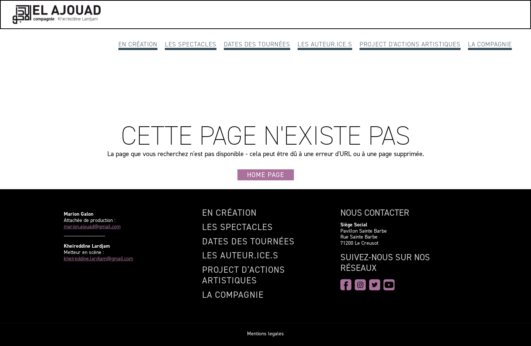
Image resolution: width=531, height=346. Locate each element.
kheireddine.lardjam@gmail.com (98, 259)
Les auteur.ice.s (325, 44)
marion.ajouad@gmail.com (92, 227)
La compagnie (490, 44)
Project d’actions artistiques (410, 44)
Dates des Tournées (257, 44)
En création (137, 44)
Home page (265, 174)
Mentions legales (265, 333)
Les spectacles (190, 44)
